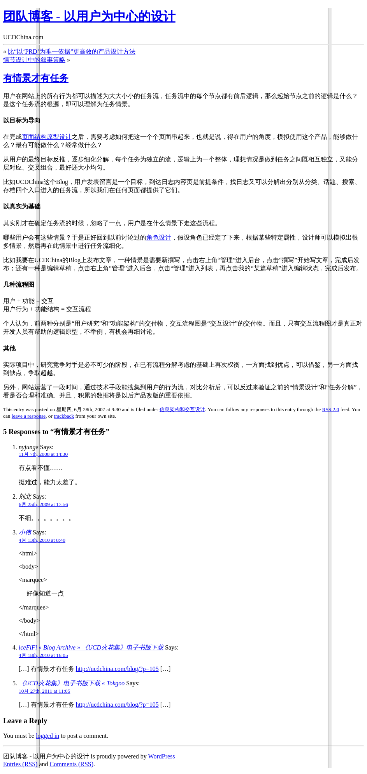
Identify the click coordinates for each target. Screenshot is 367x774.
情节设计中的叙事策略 (34, 59)
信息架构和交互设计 (182, 409)
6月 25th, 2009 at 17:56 (43, 504)
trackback (64, 416)
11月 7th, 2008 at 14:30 (43, 454)
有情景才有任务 (35, 78)
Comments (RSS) (71, 764)
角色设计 (158, 237)
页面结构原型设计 (47, 136)
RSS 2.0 (330, 409)
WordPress (161, 756)
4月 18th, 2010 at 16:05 (43, 655)
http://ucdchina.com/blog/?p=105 (117, 668)
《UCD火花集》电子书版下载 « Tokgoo (72, 683)
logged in (47, 735)
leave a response (29, 416)
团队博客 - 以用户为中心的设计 (89, 16)
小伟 (25, 532)
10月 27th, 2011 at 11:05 (44, 691)
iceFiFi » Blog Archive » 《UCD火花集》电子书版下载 (91, 647)
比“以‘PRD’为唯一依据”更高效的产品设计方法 (71, 51)
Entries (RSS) (20, 764)
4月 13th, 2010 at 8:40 (42, 540)
